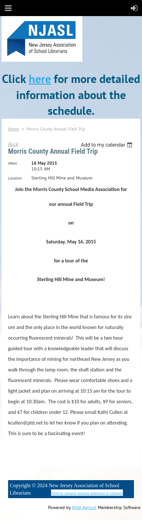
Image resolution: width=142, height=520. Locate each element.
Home (13, 129)
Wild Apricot (84, 507)
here (40, 78)
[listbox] (107, 145)
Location (15, 178)
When (12, 163)
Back (13, 144)
